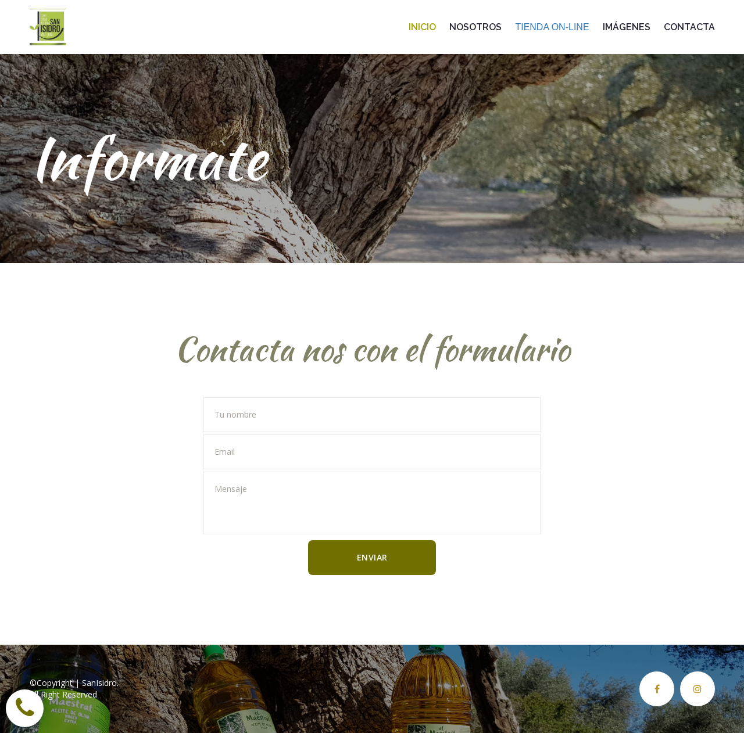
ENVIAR (372, 557)
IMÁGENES (628, 27)
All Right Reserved (63, 694)
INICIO (423, 27)
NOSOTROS (476, 27)
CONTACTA (689, 27)
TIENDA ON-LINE (553, 27)
